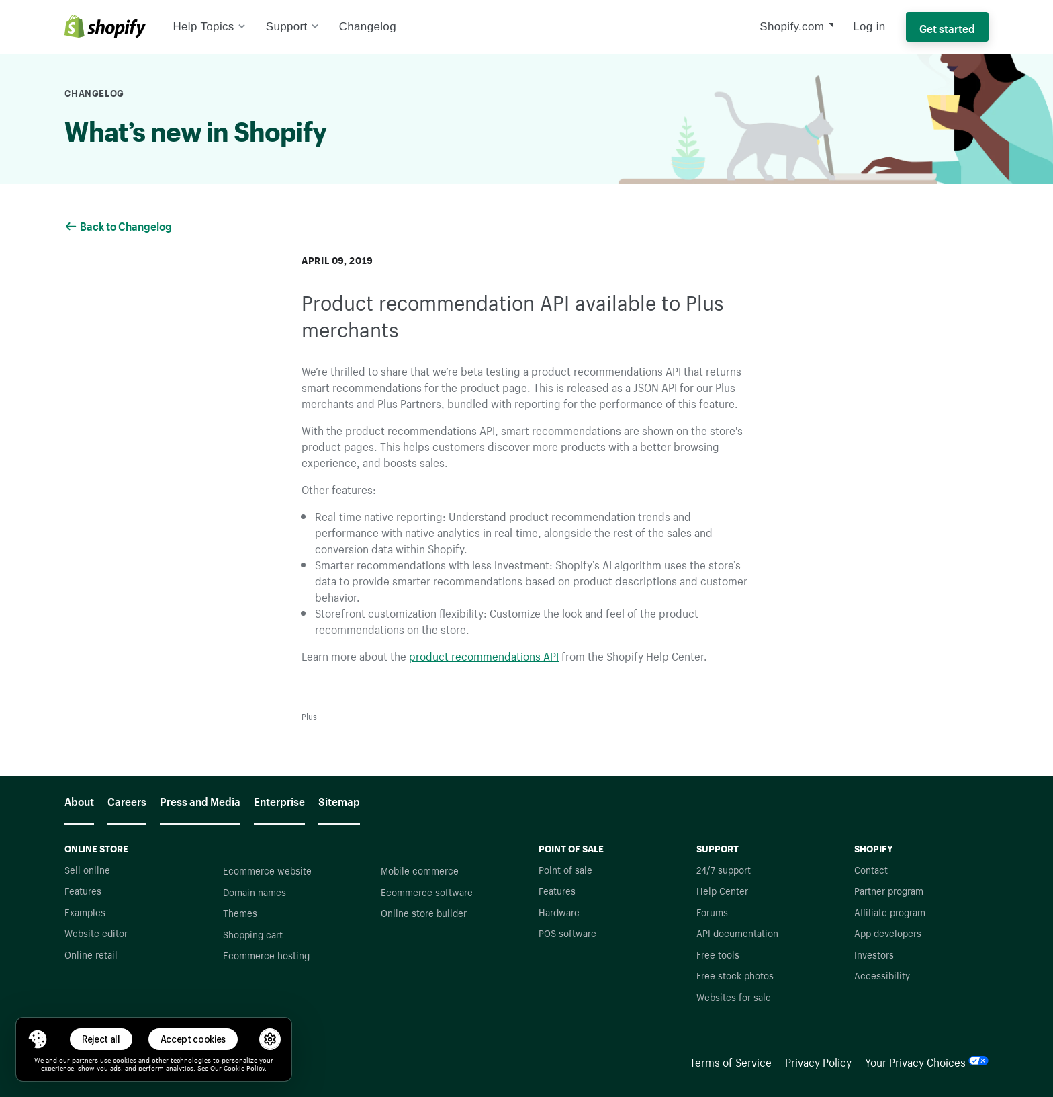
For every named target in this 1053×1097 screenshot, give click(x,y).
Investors (874, 953)
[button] (37, 1039)
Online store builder (424, 912)
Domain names (254, 891)
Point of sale (565, 869)
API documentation (737, 932)
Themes (240, 912)
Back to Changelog (118, 224)
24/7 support (723, 869)
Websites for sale (733, 996)
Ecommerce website (267, 869)
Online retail (91, 953)
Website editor (96, 932)
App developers (887, 932)
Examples (84, 911)
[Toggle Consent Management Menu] (37, 1039)
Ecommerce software (427, 891)
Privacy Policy (818, 1060)
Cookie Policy (244, 1067)
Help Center (722, 890)
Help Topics (209, 26)
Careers (126, 800)
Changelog (367, 26)
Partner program (888, 890)
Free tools (717, 953)
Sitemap (339, 800)
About (79, 800)
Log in (869, 26)
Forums (712, 911)
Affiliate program (889, 911)
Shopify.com (792, 26)
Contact (871, 869)
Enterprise (279, 800)
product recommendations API (484, 654)
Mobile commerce (420, 869)
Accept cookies (193, 1038)
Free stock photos (735, 974)
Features (82, 890)
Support (292, 26)
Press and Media (200, 800)
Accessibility (882, 974)
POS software (567, 932)
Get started (947, 27)
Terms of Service (731, 1060)
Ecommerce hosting (266, 954)
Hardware (559, 911)
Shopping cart (253, 933)
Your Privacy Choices (927, 1060)
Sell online (87, 869)
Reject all (101, 1038)
